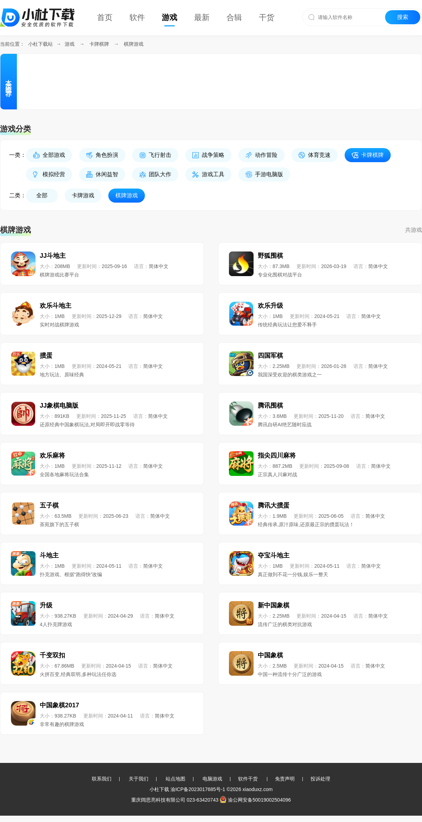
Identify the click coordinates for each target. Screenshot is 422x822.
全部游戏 (54, 155)
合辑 (234, 17)
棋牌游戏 (133, 44)
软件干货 (248, 779)
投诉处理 (320, 779)
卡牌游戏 (83, 195)
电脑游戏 (212, 779)
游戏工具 (213, 174)
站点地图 (175, 779)
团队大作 (160, 174)
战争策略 (213, 155)
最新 (202, 17)
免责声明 (285, 779)
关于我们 (138, 779)
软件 (137, 17)
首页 (105, 17)
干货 (266, 17)
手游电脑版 (269, 174)
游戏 (169, 17)
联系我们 (101, 779)
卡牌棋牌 (99, 44)
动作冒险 (266, 155)
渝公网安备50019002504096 (255, 800)
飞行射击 (160, 155)
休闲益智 (107, 174)
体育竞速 (319, 155)
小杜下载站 (40, 44)
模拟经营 (54, 174)
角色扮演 (107, 155)
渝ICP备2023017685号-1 (198, 789)
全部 (41, 195)
